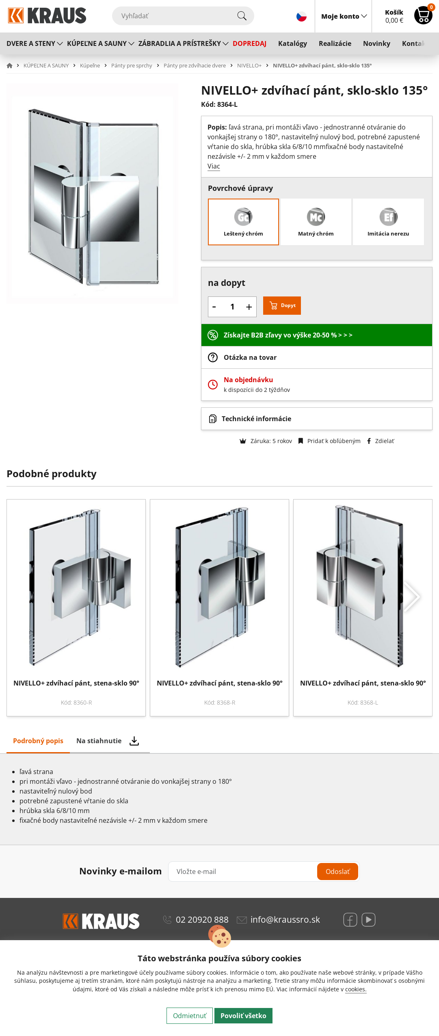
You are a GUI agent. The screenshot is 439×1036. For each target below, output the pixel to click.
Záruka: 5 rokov (266, 441)
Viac (214, 166)
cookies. (356, 989)
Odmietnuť (189, 1015)
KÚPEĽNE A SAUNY (97, 43)
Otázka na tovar (250, 357)
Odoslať (338, 871)
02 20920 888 (202, 919)
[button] (14, 65)
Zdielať (380, 441)
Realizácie (335, 43)
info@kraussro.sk (285, 919)
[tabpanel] (219, 799)
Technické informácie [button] (256, 418)
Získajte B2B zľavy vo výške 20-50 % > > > (288, 335)
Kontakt (415, 43)
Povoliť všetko (243, 1015)
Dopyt (288, 305)
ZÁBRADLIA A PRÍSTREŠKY (179, 43)
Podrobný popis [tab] (38, 740)
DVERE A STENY (30, 43)
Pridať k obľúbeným (329, 441)
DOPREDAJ (249, 43)
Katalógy (292, 43)
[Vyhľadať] (183, 15)
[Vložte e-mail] (264, 871)
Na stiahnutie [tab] (98, 740)
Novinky (376, 43)
